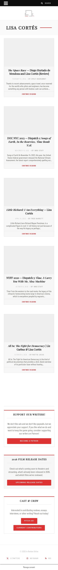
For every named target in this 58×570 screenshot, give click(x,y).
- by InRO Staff (37, 150)
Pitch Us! (29, 521)
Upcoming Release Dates (29, 482)
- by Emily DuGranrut (36, 79)
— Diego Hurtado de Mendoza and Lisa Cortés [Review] (29, 72)
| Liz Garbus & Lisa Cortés (29, 347)
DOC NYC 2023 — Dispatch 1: (29, 141)
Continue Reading (29, 94)
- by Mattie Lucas (36, 355)
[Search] (42, 3)
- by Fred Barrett (35, 218)
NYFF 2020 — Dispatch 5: (29, 279)
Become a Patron (29, 441)
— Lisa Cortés (29, 211)
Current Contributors (29, 528)
